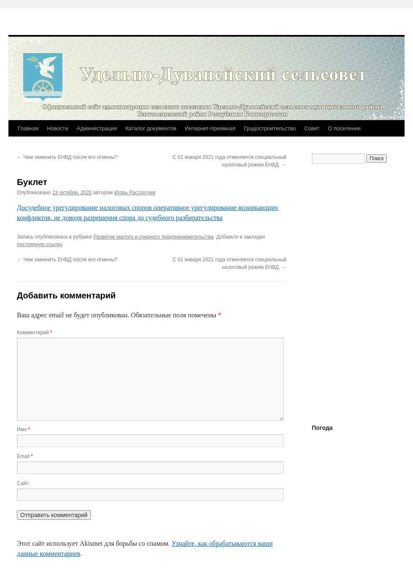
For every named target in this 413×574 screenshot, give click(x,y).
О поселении (344, 128)
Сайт (23, 483)
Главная (28, 128)
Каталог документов (150, 128)
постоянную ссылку (39, 244)
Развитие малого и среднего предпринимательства (154, 237)
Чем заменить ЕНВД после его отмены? (67, 157)
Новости (57, 128)
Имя (23, 429)
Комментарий (34, 332)
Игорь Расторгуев (135, 193)
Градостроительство (270, 128)
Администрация (97, 128)
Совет (311, 128)
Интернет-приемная (210, 128)
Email (25, 456)
